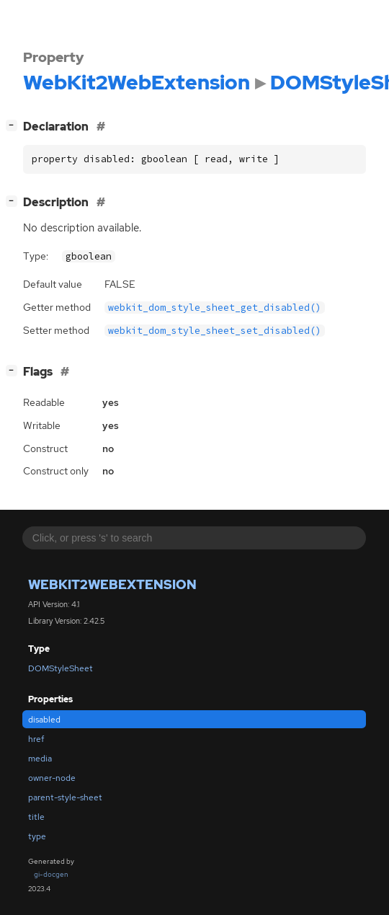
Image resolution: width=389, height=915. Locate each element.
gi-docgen (51, 874)
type (37, 836)
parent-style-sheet (65, 797)
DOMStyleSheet (60, 668)
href (36, 739)
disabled (44, 719)
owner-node (52, 778)
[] (14, 125)
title (36, 817)
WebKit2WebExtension (112, 584)
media (40, 758)
